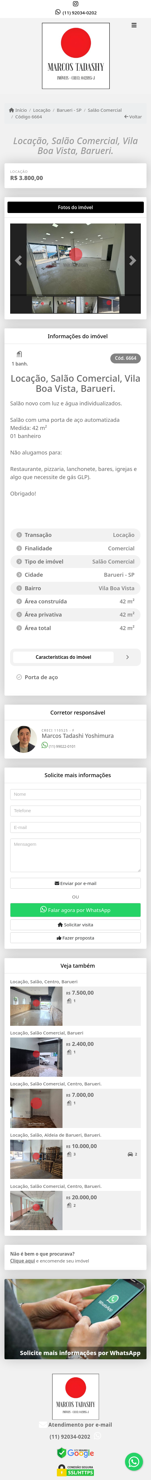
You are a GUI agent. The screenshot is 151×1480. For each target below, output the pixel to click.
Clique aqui (22, 1261)
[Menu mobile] (75, 56)
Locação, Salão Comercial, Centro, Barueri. (56, 1084)
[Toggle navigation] (134, 26)
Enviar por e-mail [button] (76, 883)
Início (18, 110)
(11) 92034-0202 (80, 13)
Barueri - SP (69, 110)
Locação (42, 110)
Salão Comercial (105, 110)
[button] (20, 260)
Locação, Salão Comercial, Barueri (46, 1033)
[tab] (29, 207)
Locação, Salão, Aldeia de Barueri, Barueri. (55, 1135)
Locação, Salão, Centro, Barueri (43, 981)
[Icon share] (76, 3)
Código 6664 (28, 117)
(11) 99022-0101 (59, 746)
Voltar (133, 117)
